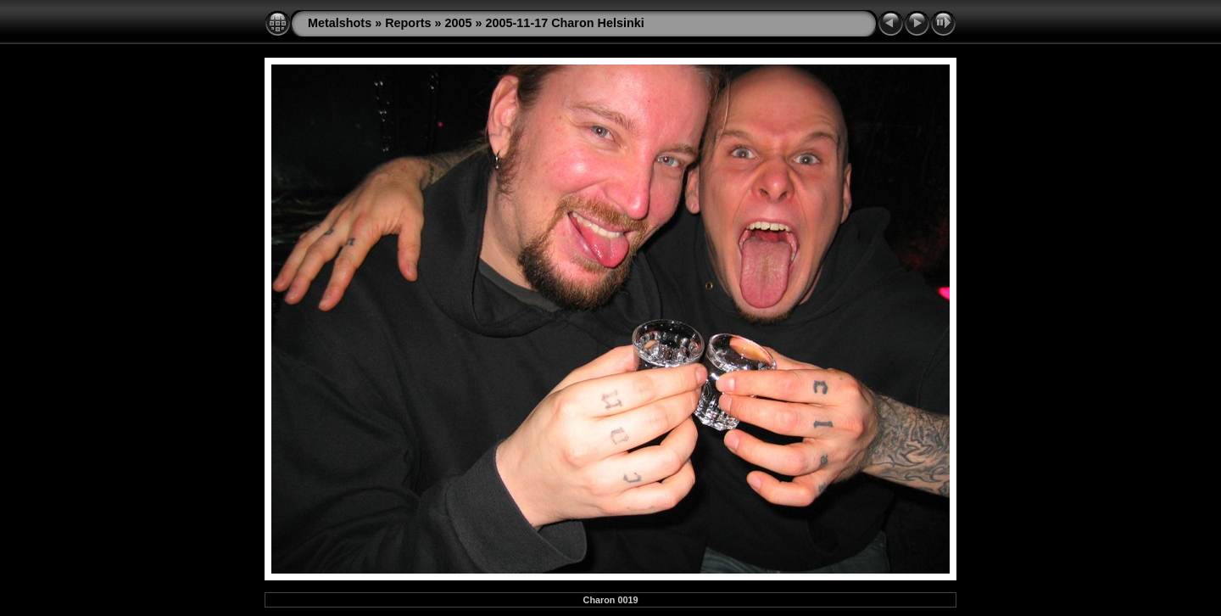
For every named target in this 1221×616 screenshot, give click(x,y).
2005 (458, 23)
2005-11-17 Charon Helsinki (565, 23)
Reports (408, 23)
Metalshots (339, 23)
